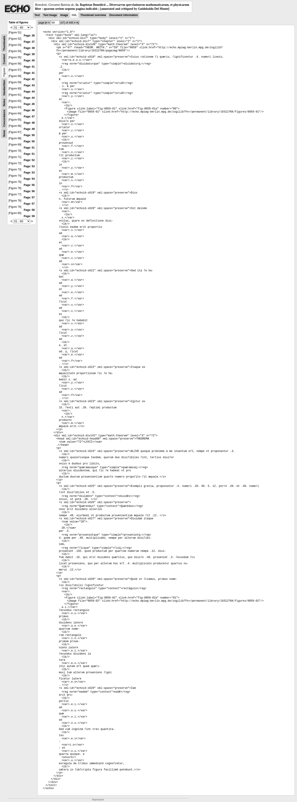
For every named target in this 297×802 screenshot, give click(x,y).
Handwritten (4, 87)
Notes (4, 102)
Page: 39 (29, 54)
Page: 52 (29, 160)
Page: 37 (29, 41)
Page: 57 (29, 197)
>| (77, 22)
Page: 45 (29, 104)
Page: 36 (29, 35)
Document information (123, 15)
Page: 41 (29, 66)
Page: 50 (29, 135)
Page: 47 (29, 116)
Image (64, 15)
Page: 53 (29, 166)
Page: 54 (29, 178)
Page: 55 (29, 185)
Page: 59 (29, 216)
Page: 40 (29, 60)
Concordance (4, 118)
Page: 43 (29, 85)
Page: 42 (29, 79)
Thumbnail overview (93, 15)
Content (4, 59)
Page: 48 (29, 122)
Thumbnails (4, 43)
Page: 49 (29, 129)
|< (46, 22)
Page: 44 (29, 91)
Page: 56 (29, 191)
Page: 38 (29, 48)
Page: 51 (29, 147)
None (4, 133)
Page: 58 (29, 210)
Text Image (50, 15)
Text (37, 15)
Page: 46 (29, 110)
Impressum (98, 799)
